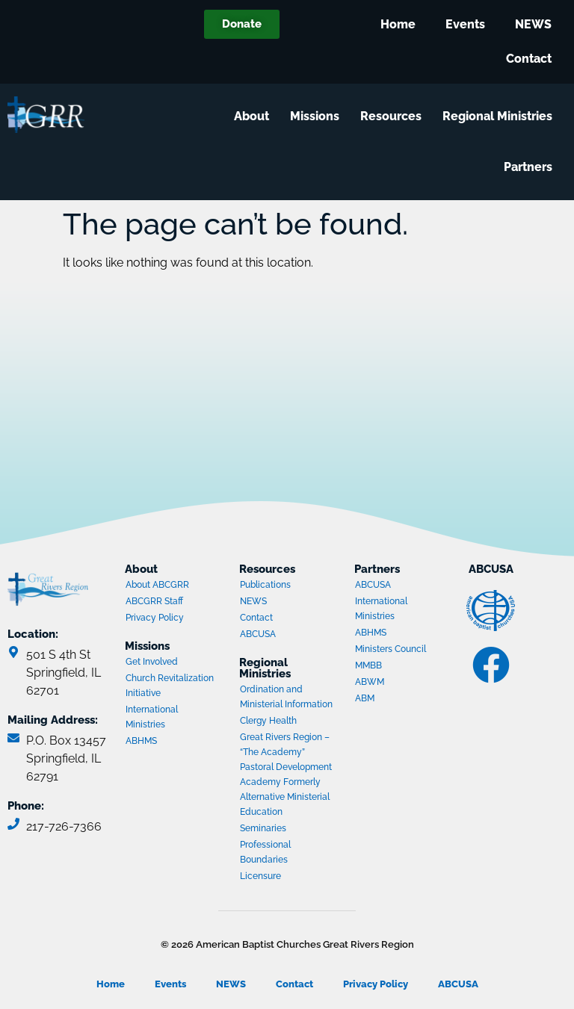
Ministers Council (403, 650)
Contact (529, 59)
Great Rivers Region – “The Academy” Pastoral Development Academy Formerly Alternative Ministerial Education (286, 774)
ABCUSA (288, 635)
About (255, 116)
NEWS (533, 24)
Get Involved (152, 661)
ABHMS (174, 742)
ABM (403, 700)
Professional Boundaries (265, 852)
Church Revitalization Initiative (170, 685)
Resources (394, 116)
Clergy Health (268, 720)
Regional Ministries (501, 116)
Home (398, 24)
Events (465, 24)
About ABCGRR (157, 585)
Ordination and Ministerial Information (286, 697)
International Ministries (174, 717)
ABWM (403, 683)
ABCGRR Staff (154, 601)
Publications (265, 585)
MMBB (403, 667)
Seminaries (263, 828)
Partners (532, 167)
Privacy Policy (155, 617)
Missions (318, 116)
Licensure (260, 876)
